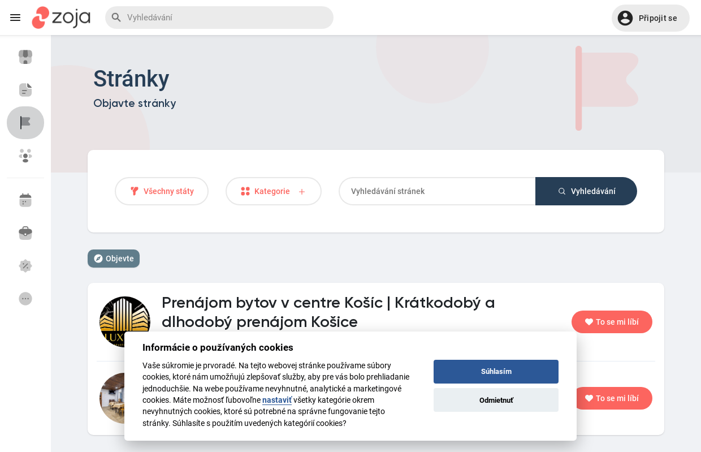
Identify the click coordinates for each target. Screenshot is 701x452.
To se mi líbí (612, 321)
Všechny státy (161, 191)
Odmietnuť (496, 400)
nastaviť (277, 399)
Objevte (113, 258)
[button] (651, 18)
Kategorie (273, 191)
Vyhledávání (586, 191)
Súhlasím (496, 371)
